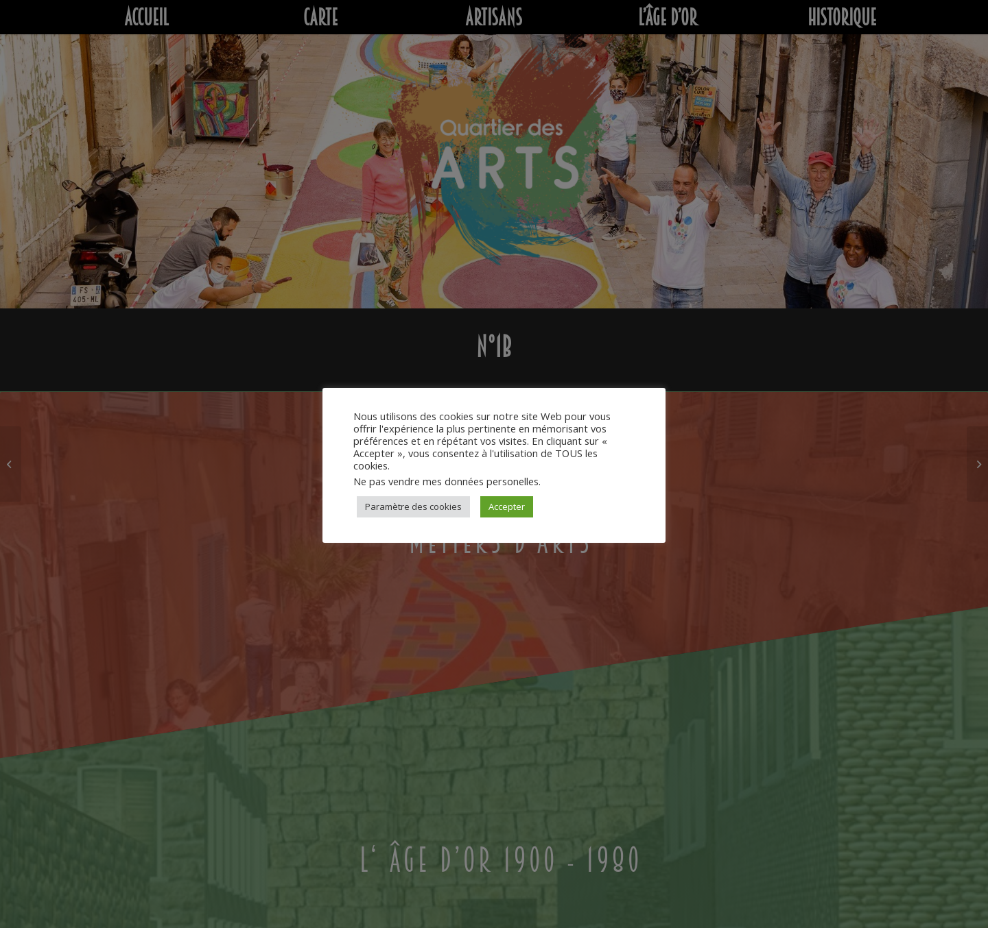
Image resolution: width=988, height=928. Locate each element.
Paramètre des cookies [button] (413, 506)
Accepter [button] (507, 506)
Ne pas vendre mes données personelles (446, 481)
